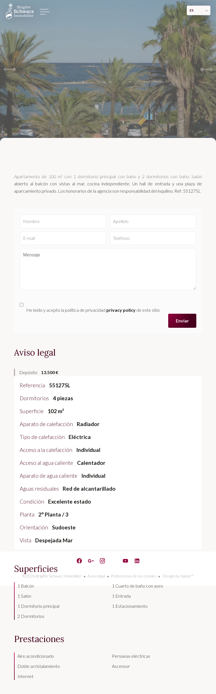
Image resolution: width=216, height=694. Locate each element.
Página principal (20, 11)
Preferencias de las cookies (133, 576)
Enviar (182, 320)
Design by (178, 576)
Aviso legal (96, 576)
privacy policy (121, 310)
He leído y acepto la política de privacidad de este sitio (93, 310)
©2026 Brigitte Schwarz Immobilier (52, 576)
